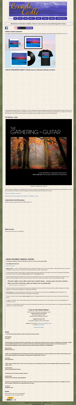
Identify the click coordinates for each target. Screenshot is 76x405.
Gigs (25, 18)
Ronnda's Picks (61, 18)
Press (20, 18)
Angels (52, 18)
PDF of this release (10, 265)
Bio (15, 18)
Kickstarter (65, 33)
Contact (45, 18)
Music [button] (31, 18)
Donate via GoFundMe (39, 327)
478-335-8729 (40, 323)
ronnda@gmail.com (47, 323)
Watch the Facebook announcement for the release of (21, 196)
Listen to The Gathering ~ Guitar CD (12, 193)
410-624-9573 (42, 324)
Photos (38, 18)
